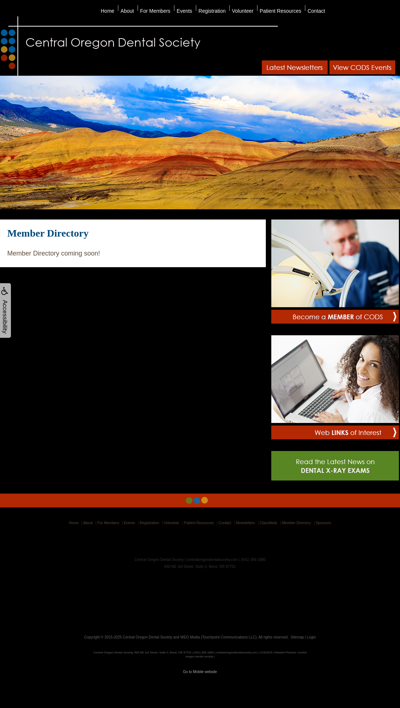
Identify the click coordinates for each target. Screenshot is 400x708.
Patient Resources (280, 11)
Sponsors (323, 523)
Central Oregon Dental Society (147, 637)
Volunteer (242, 11)
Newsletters (245, 523)
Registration (212, 11)
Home (107, 11)
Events (184, 11)
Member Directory (296, 523)
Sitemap (297, 637)
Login (311, 637)
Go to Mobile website (200, 672)
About (127, 11)
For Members (155, 11)
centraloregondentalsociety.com (212, 560)
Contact (316, 11)
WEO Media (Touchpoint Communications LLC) (218, 637)
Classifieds (268, 523)
